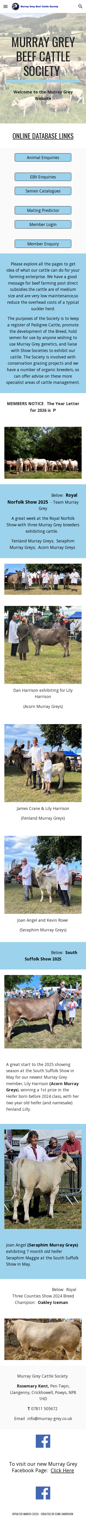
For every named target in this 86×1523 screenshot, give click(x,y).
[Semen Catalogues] (43, 191)
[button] (5, 6)
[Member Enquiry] (43, 243)
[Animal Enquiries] (43, 157)
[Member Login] (43, 224)
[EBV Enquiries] (43, 177)
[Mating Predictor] (43, 210)
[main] (43, 58)
